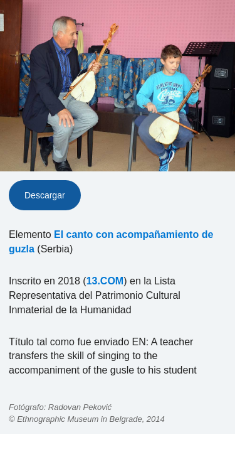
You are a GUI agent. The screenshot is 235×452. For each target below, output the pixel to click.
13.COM (105, 281)
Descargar (44, 195)
